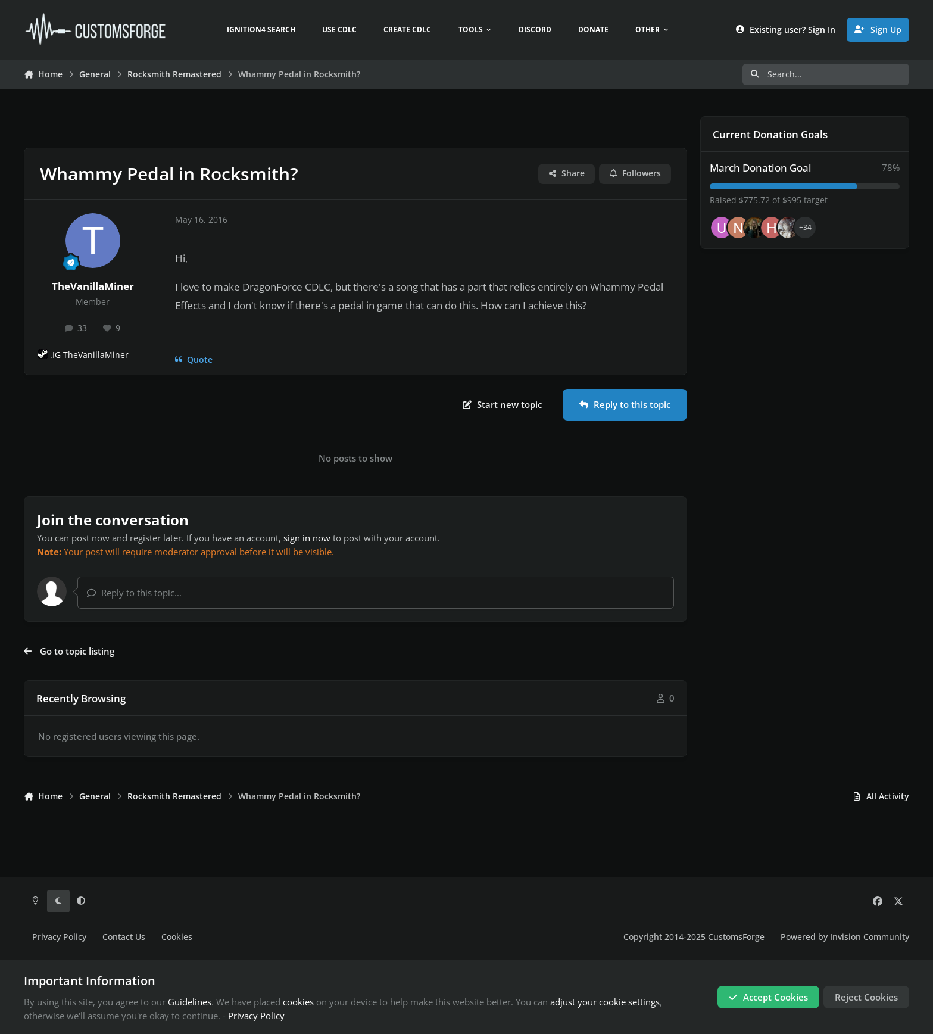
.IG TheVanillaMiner (89, 355)
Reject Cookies (866, 997)
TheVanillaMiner (93, 286)
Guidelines (189, 1002)
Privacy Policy (59, 937)
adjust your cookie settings (605, 1002)
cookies (298, 1002)
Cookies (176, 937)
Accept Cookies (768, 997)
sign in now (306, 538)
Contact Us (123, 937)
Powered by (845, 937)
